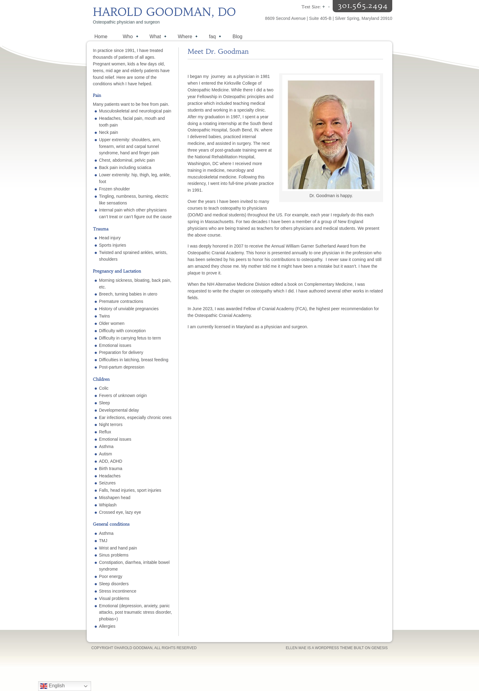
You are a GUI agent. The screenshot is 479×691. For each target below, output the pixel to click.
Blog (237, 36)
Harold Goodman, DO (164, 12)
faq (211, 37)
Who (127, 37)
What (155, 37)
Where (184, 37)
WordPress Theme (334, 648)
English (52, 686)
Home (101, 36)
